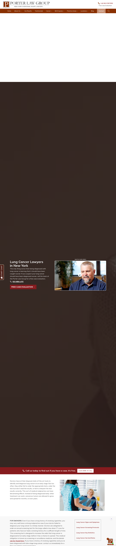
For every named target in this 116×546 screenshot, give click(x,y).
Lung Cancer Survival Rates (85, 538)
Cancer (48, 11)
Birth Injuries (59, 11)
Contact (101, 11)
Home (9, 11)
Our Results (28, 11)
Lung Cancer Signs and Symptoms (87, 522)
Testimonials (39, 11)
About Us (17, 11)
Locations (84, 11)
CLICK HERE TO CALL (85, 471)
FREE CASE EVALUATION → (23, 287)
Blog (92, 11)
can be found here (17, 541)
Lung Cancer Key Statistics (85, 533)
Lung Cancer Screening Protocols (87, 527)
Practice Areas (71, 11)
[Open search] (108, 11)
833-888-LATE (18, 282)
